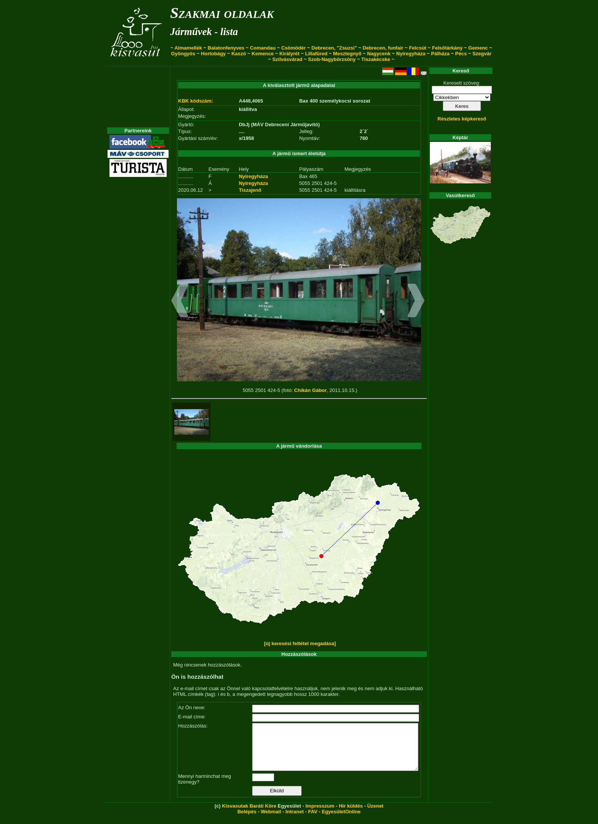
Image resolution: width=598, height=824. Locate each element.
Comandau (262, 48)
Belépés (246, 821)
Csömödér (293, 48)
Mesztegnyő (347, 53)
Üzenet (375, 815)
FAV (312, 821)
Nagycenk (379, 53)
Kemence (263, 53)
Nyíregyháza (411, 53)
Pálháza (440, 53)
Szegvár (482, 53)
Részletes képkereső (461, 119)
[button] (179, 302)
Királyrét (289, 53)
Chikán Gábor (310, 390)
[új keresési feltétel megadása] (300, 643)
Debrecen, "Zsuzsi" (334, 48)
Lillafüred (316, 53)
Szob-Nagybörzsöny (332, 59)
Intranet (295, 821)
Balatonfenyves (226, 48)
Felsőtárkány (447, 48)
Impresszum (319, 815)
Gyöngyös (183, 53)
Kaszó (238, 53)
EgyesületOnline (341, 821)
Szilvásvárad (287, 59)
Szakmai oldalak (222, 12)
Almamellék (188, 48)
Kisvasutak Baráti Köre (249, 815)
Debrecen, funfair (383, 48)
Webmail (271, 821)
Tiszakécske (375, 59)
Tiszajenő (250, 190)
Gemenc (478, 48)
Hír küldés (351, 815)
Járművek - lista (204, 31)
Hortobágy (213, 53)
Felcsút (417, 48)
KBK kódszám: (195, 101)
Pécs (461, 53)
